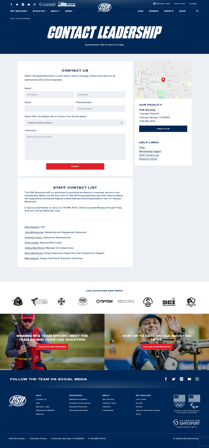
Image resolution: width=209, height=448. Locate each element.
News (69, 11)
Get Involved (19, 11)
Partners (106, 407)
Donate (153, 11)
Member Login (163, 3)
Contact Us (41, 399)
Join (140, 11)
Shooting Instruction (78, 410)
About (56, 11)
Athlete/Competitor (78, 399)
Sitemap (40, 414)
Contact (193, 3)
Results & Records (78, 407)
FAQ (38, 403)
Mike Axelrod (32, 258)
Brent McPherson (34, 253)
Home (12, 18)
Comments (30, 130)
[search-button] (197, 11)
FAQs (142, 147)
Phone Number (84, 102)
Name (28, 88)
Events (168, 11)
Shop (182, 11)
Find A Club (179, 3)
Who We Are (108, 399)
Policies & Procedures (80, 403)
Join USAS (141, 399)
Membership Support (150, 151)
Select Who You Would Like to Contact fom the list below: (56, 116)
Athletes (40, 11)
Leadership (107, 410)
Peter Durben (32, 242)
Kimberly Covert (33, 237)
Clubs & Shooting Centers (148, 410)
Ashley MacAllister (35, 248)
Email (28, 102)
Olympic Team (109, 403)
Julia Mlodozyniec (34, 232)
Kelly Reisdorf (32, 227)
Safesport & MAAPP (45, 410)
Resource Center (148, 158)
